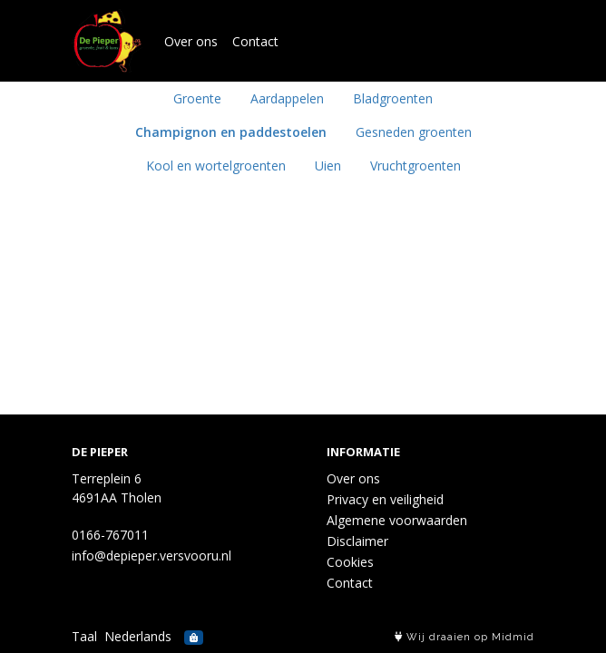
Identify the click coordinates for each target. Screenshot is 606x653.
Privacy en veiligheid (385, 499)
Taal (84, 636)
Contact (255, 41)
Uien (328, 165)
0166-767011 (110, 534)
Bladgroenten (393, 98)
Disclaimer (357, 541)
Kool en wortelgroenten (216, 165)
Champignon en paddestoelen (231, 132)
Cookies (350, 561)
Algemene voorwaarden (397, 520)
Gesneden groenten (414, 132)
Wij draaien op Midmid (464, 637)
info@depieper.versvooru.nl (151, 555)
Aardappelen (287, 98)
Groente (197, 98)
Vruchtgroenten (415, 165)
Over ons (191, 41)
